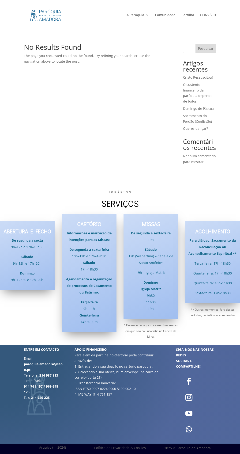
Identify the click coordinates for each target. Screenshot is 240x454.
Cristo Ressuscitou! (198, 77)
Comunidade (165, 15)
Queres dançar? (195, 128)
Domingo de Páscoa (198, 108)
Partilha (187, 15)
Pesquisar (206, 48)
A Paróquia (135, 15)
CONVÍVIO (208, 15)
